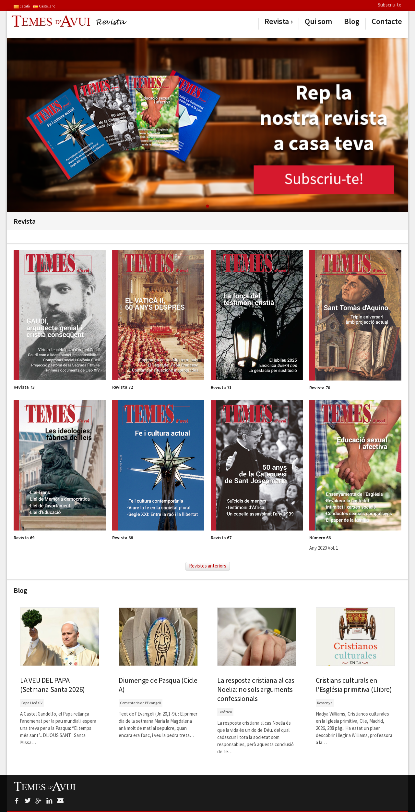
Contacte (387, 21)
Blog (352, 21)
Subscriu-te (389, 5)
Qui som (318, 21)
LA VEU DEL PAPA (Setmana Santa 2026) (52, 685)
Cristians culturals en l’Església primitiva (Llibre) (354, 685)
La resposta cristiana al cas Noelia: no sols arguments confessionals (255, 689)
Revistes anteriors (207, 566)
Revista (277, 21)
